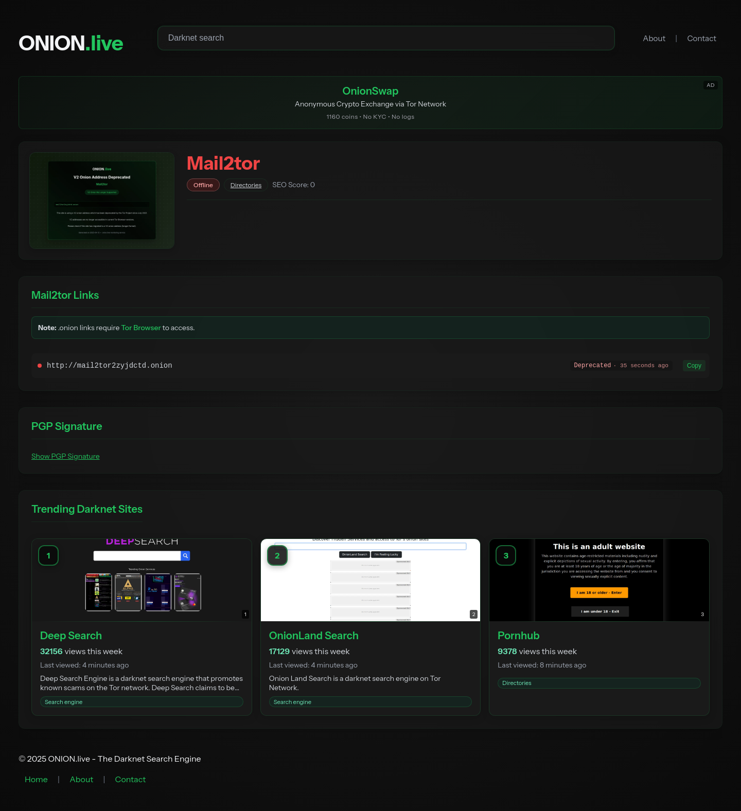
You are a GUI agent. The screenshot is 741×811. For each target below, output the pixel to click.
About (654, 38)
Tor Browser (141, 327)
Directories (246, 185)
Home (36, 779)
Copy (694, 365)
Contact (701, 38)
